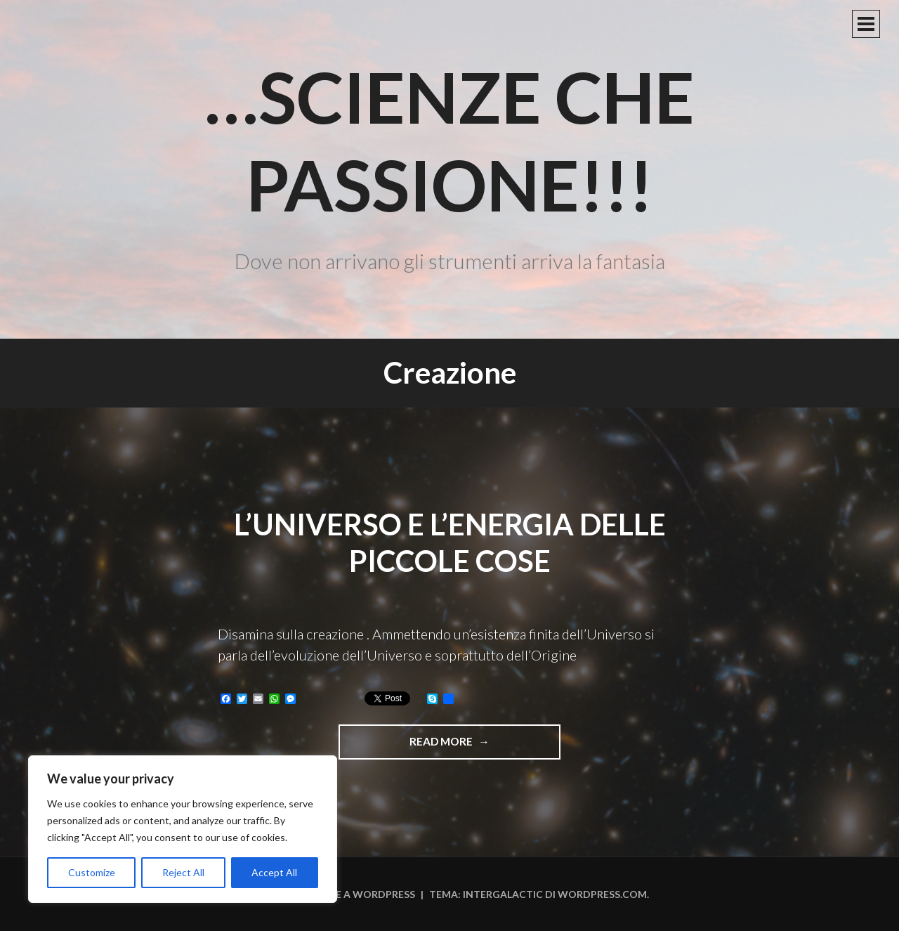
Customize (91, 872)
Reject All (183, 872)
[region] (182, 829)
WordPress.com (602, 894)
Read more (475, 746)
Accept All (274, 872)
